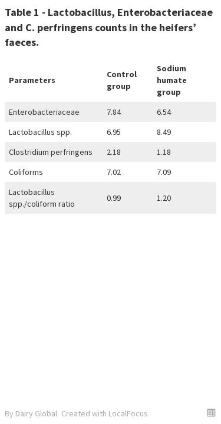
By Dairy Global (31, 413)
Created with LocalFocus (104, 413)
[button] (211, 413)
